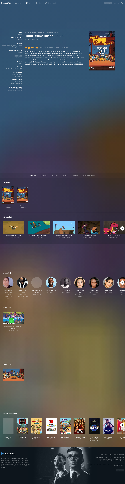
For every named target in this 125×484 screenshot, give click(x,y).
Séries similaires (89, 175)
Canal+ (39, 32)
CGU (110, 457)
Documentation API (105, 454)
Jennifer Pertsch (17, 74)
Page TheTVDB (17, 81)
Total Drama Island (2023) (50, 32)
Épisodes (44, 175)
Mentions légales (98, 457)
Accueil (27, 32)
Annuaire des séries (108, 453)
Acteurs (55, 175)
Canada (19, 34)
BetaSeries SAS (103, 459)
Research (121, 459)
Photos (75, 175)
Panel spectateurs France (117, 460)
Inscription (108, 3)
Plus (10, 307)
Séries (33, 32)
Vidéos (65, 175)
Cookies (106, 457)
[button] (8, 288)
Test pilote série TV (105, 460)
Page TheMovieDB (16, 83)
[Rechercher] (122, 3)
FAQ (111, 454)
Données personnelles (118, 457)
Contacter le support (119, 454)
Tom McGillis (18, 76)
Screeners (115, 459)
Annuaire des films (119, 453)
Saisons (33, 175)
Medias (110, 459)
